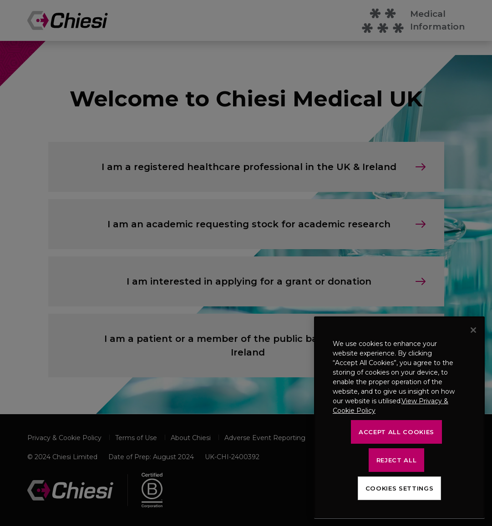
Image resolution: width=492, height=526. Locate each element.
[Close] (473, 330)
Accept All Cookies (396, 432)
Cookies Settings (399, 488)
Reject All (396, 460)
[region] (399, 417)
